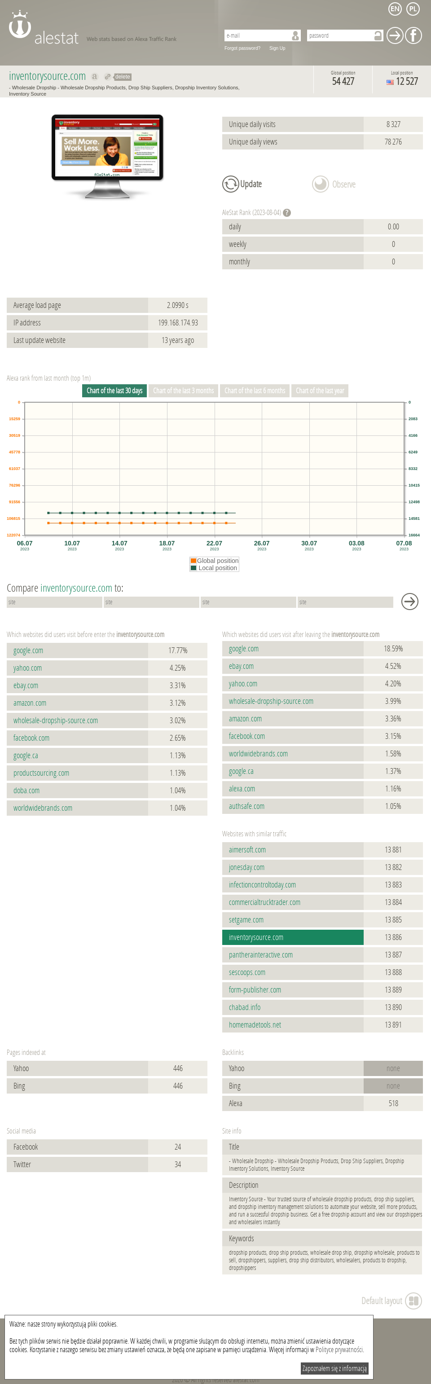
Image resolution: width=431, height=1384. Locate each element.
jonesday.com (246, 867)
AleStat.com (109, 27)
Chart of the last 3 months (183, 391)
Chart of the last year (320, 391)
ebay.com (25, 685)
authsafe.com (246, 806)
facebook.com (31, 738)
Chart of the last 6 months (254, 391)
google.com (28, 650)
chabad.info (244, 1007)
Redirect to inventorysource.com (108, 77)
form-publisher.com (255, 990)
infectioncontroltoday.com (262, 885)
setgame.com (246, 920)
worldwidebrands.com (42, 808)
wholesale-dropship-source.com (55, 720)
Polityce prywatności (339, 1349)
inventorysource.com (256, 937)
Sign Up (277, 48)
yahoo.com (27, 668)
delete (122, 77)
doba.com (26, 790)
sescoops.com (247, 972)
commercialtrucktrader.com (264, 902)
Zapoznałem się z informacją (335, 1368)
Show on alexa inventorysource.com (95, 77)
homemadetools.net (255, 1025)
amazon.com (29, 703)
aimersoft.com (247, 850)
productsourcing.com (41, 773)
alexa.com (242, 789)
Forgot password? (242, 48)
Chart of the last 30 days (114, 391)
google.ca (25, 755)
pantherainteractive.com (261, 955)
